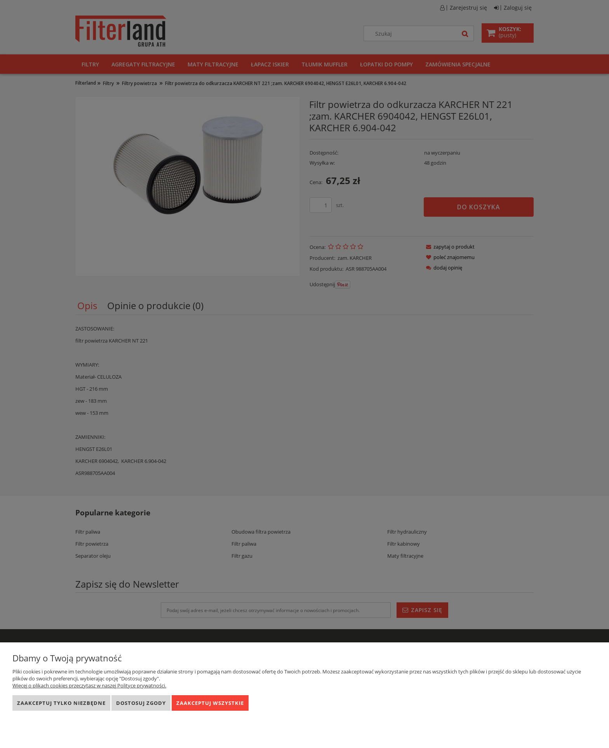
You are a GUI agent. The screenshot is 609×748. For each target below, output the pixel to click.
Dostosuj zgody (141, 702)
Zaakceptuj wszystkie (210, 702)
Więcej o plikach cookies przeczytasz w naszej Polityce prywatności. (89, 685)
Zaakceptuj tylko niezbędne (61, 702)
